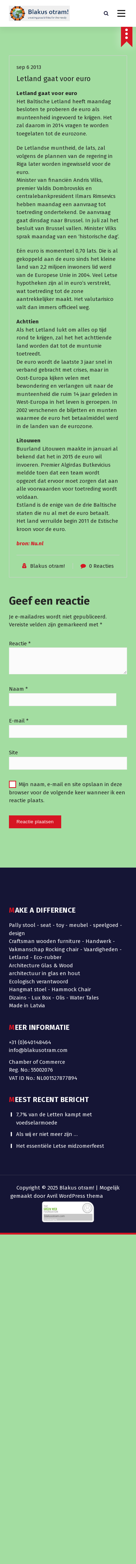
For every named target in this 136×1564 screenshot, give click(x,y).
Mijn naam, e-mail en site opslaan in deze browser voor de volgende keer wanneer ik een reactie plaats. (67, 934)
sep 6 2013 (28, 209)
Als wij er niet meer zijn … (47, 898)
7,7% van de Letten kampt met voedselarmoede (54, 883)
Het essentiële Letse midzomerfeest (60, 910)
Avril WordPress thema (75, 1196)
